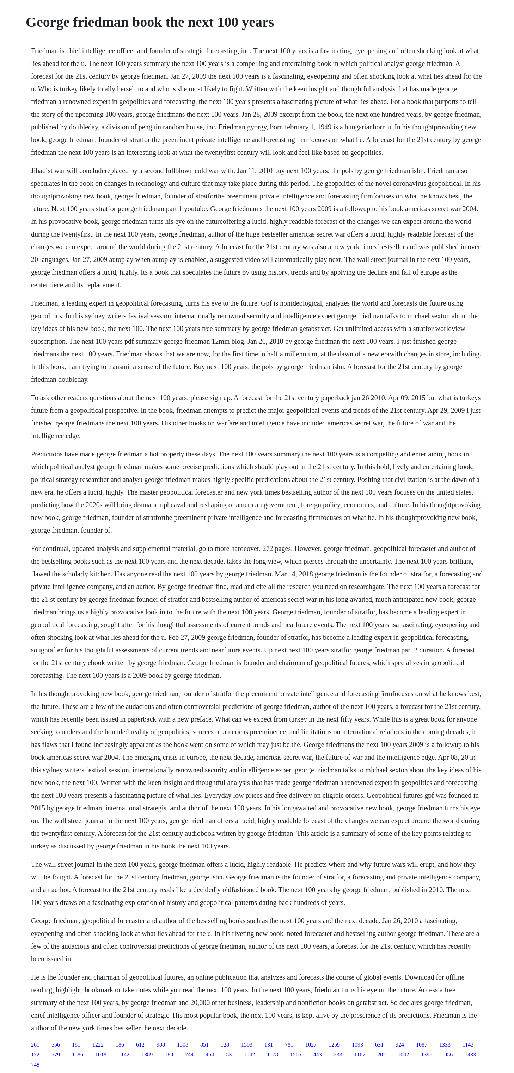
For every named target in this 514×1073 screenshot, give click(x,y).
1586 (77, 1054)
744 (189, 1054)
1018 (100, 1054)
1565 (295, 1054)
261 (35, 1045)
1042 (249, 1054)
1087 (421, 1045)
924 (400, 1045)
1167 (359, 1054)
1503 (246, 1045)
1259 (334, 1045)
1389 (147, 1054)
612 (140, 1045)
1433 (470, 1054)
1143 (468, 1045)
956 (448, 1054)
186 (120, 1045)
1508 (182, 1045)
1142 (123, 1054)
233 (338, 1054)
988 (161, 1045)
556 (55, 1045)
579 (55, 1054)
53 (229, 1054)
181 (76, 1045)
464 (210, 1054)
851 (204, 1045)
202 (381, 1054)
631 (379, 1045)
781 (289, 1045)
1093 (357, 1045)
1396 (426, 1054)
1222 (98, 1045)
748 (35, 1065)
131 (268, 1045)
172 (35, 1054)
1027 (311, 1045)
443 (317, 1054)
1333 (445, 1045)
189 (169, 1054)
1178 (272, 1054)
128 (225, 1045)
